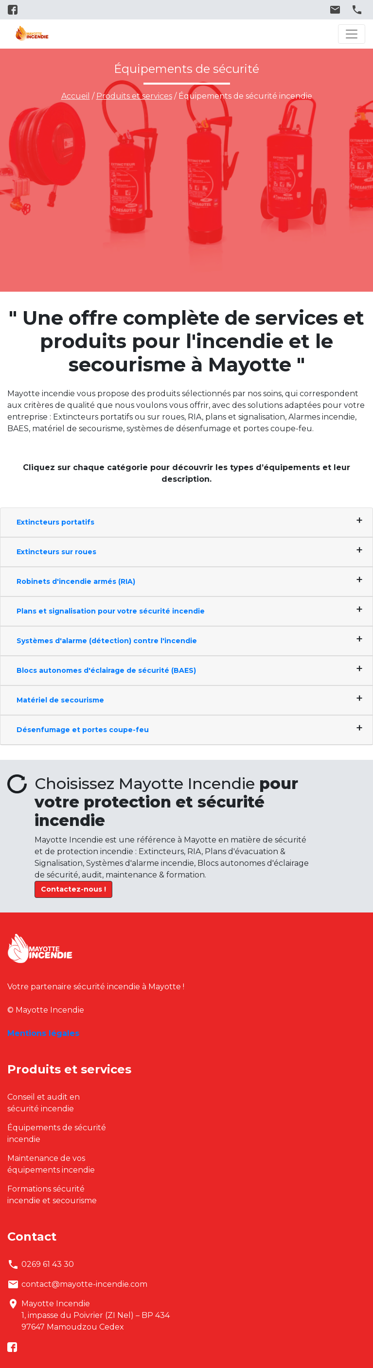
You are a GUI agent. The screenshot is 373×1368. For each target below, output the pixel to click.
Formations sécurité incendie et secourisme (52, 1194)
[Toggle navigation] (351, 34)
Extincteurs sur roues (56, 551)
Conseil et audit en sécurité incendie (43, 1102)
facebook (14, 9)
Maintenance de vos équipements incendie (51, 1164)
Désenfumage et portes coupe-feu (83, 729)
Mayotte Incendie (32, 34)
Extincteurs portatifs (55, 522)
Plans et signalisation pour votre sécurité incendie (111, 611)
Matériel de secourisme (60, 700)
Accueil (75, 96)
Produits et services (134, 96)
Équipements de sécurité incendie (56, 1133)
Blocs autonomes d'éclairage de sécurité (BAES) (106, 670)
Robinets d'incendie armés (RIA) (76, 581)
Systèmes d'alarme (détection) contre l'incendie (107, 640)
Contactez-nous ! (73, 889)
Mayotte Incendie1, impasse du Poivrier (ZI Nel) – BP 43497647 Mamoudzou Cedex (88, 1315)
